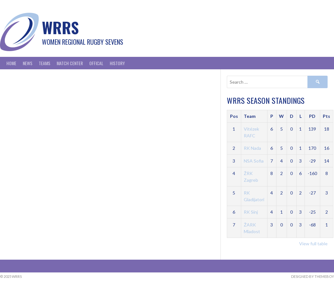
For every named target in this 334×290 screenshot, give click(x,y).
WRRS (60, 27)
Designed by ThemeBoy (312, 276)
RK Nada (252, 148)
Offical (96, 63)
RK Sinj (251, 212)
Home (11, 63)
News (27, 63)
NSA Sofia (254, 161)
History (117, 63)
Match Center (70, 63)
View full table (313, 243)
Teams (44, 63)
